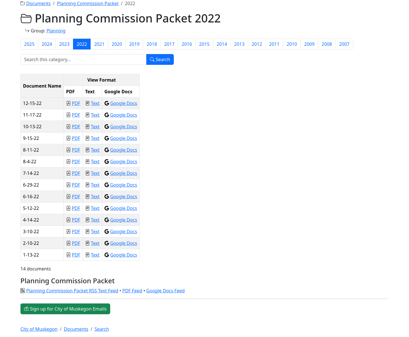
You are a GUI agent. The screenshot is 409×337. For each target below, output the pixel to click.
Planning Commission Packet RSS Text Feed (72, 291)
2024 (47, 44)
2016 (186, 44)
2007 (344, 44)
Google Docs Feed (165, 291)
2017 (169, 44)
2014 (222, 44)
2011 (274, 44)
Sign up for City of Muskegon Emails (65, 309)
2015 (204, 44)
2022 (82, 44)
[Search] (83, 59)
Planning (56, 31)
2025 (29, 44)
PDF (76, 103)
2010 (292, 44)
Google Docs (123, 103)
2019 (134, 44)
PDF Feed (132, 291)
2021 (99, 44)
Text (95, 103)
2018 (152, 44)
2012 (257, 44)
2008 (327, 44)
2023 (64, 44)
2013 (239, 44)
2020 (117, 44)
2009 (309, 44)
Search (160, 59)
